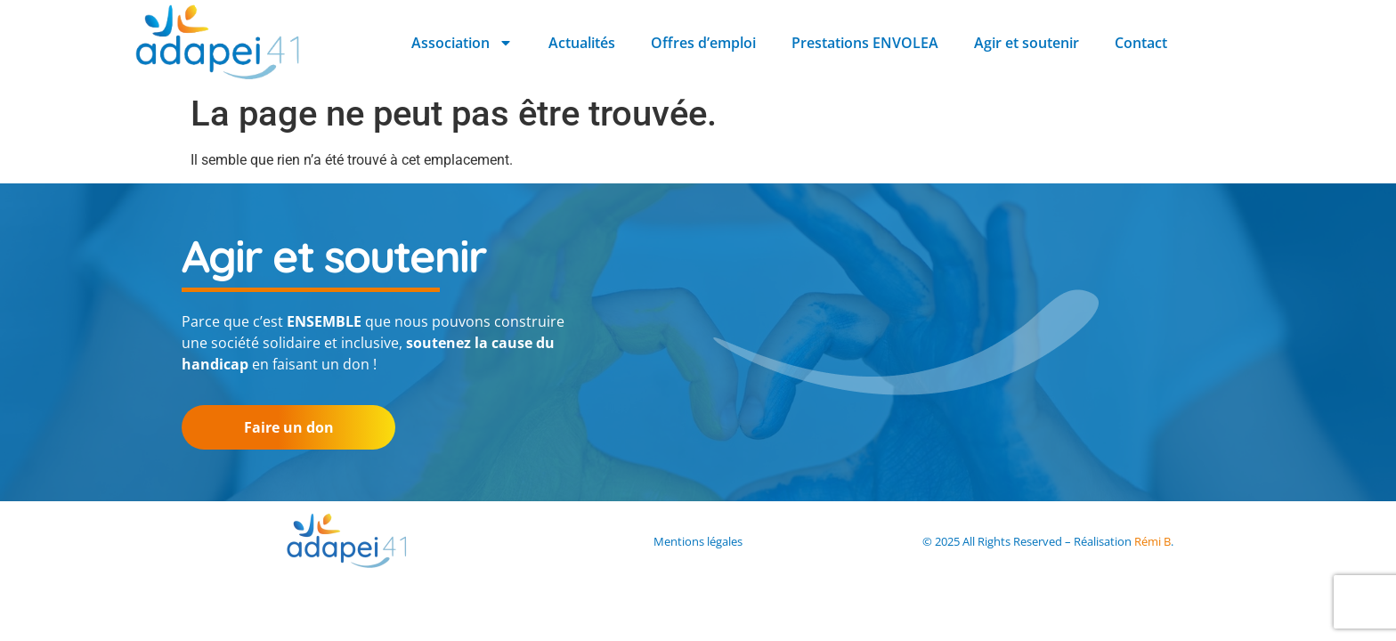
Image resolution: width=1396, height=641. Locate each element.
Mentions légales (698, 541)
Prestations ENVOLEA (864, 43)
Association (462, 43)
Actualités (581, 43)
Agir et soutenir (1026, 43)
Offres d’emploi (703, 43)
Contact (1141, 43)
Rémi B (1152, 541)
